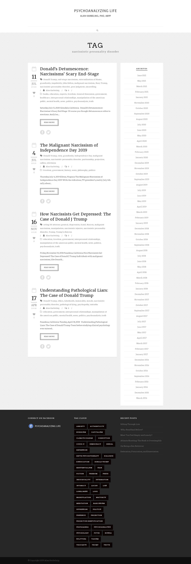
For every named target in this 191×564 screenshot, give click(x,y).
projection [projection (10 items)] (96, 515)
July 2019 (142, 190)
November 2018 (141, 234)
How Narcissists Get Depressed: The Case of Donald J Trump (75, 217)
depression (74, 225)
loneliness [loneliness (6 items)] (82, 491)
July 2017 (142, 321)
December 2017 (142, 294)
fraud (83, 225)
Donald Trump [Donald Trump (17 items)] (102, 462)
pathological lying (68, 305)
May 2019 (141, 201)
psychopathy (83, 305)
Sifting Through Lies (130, 424)
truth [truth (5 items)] (107, 545)
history (68, 170)
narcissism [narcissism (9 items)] (99, 503)
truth (91, 101)
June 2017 (141, 327)
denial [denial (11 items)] (109, 444)
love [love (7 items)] (95, 491)
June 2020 (141, 130)
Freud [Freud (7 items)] (105, 474)
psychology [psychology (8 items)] (82, 533)
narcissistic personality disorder (55, 87)
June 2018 (141, 261)
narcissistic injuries (74, 228)
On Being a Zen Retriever (132, 446)
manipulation (57, 228)
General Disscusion (85, 94)
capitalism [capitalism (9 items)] (97, 432)
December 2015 (142, 393)
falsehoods (69, 301)
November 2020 (141, 103)
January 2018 (142, 289)
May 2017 (141, 332)
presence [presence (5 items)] (81, 515)
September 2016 (141, 376)
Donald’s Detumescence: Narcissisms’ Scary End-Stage (69, 71)
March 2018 (141, 278)
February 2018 (141, 283)
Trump (52, 232)
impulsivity (57, 83)
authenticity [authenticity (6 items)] (97, 426)
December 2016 (142, 360)
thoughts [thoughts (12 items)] (81, 545)
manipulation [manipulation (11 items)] (83, 497)
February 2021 (141, 92)
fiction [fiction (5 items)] (80, 474)
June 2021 (141, 75)
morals (90, 301)
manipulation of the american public (57, 243)
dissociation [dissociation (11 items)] (82, 462)
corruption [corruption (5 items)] (104, 438)
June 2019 (141, 196)
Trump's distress (64, 232)
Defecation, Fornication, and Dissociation (139, 451)
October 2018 (142, 239)
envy (60, 156)
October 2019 (142, 174)
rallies (43, 163)
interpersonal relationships (63, 98)
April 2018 (142, 272)
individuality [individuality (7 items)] (83, 480)
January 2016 (142, 387)
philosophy (83, 170)
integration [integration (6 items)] (102, 480)
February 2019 (141, 218)
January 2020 (142, 157)
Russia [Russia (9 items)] (108, 533)
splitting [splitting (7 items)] (81, 539)
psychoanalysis (81, 101)
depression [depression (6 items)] (81, 450)
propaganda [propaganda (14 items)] (82, 527)
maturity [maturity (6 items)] (101, 497)
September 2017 (141, 311)
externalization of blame (90, 80)
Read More (49, 122)
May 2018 (141, 267)
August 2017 (141, 316)
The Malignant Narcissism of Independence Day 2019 (69, 148)
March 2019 (141, 212)
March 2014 (141, 398)
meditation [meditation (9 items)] (82, 503)
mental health (53, 101)
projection (99, 159)
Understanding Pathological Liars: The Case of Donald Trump (74, 293)
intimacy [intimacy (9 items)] (81, 485)
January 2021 (142, 97)
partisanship (88, 159)
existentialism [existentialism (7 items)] (84, 468)
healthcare (45, 98)
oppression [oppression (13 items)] (82, 509)
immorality (80, 301)
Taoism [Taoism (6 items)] (95, 539)
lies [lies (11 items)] (105, 485)
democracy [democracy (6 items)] (95, 444)
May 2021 (141, 81)
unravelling (91, 87)
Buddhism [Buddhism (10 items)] (81, 432)
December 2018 (142, 228)
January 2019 (142, 223)
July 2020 (141, 125)
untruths (94, 305)
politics (69, 101)
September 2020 (141, 114)
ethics (60, 301)
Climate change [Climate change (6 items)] (84, 438)
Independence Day (83, 156)
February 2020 (141, 152)
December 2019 (142, 163)
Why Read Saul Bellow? (131, 430)
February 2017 (141, 349)
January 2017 (142, 354)
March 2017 (141, 343)
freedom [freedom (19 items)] (93, 474)
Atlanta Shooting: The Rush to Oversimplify (141, 441)
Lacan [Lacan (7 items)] (94, 485)
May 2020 (141, 136)
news (62, 101)
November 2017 (141, 300)
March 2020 (141, 146)
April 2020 (142, 141)
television (51, 163)
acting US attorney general (55, 225)
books (46, 94)
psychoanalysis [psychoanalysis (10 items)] (102, 527)
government (101, 94)
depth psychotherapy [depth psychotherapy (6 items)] (87, 456)
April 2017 (142, 338)
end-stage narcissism (68, 80)
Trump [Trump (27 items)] (95, 545)
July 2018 (142, 256)
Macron (90, 225)
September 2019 (141, 179)
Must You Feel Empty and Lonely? (136, 435)
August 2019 (141, 185)
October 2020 (142, 108)
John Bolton (68, 83)
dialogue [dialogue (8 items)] (108, 456)
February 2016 (141, 382)
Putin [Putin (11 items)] (97, 533)
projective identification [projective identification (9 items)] (89, 521)
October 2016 (142, 371)
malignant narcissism (84, 83)
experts (63, 94)
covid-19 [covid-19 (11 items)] (80, 444)
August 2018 (141, 250)
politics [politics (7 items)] (97, 509)
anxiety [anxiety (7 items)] (80, 426)
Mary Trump (101, 83)
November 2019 (141, 168)
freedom (72, 94)
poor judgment (78, 87)
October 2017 (142, 305)
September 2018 (141, 245)
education (54, 94)
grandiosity (45, 83)
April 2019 (142, 207)
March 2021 (141, 86)
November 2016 (141, 365)
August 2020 (142, 119)
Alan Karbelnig (53, 90)
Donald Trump (50, 80)
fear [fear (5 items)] (99, 468)
